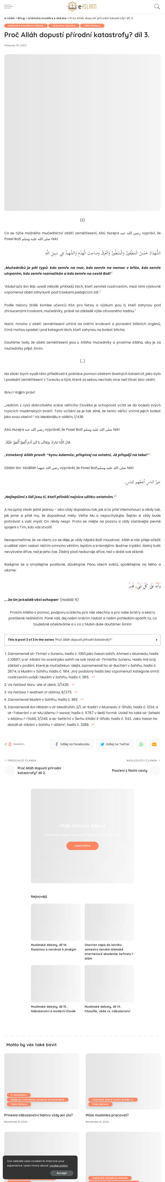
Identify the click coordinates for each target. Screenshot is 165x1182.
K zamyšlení (19, 1093)
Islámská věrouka (64, 25)
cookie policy (17, 1165)
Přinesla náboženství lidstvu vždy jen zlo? (38, 1114)
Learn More (82, 844)
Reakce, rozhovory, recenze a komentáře (38, 1098)
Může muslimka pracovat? (107, 1114)
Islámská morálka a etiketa (26, 25)
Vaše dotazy (93, 25)
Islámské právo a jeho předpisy (113, 1098)
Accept (52, 1172)
